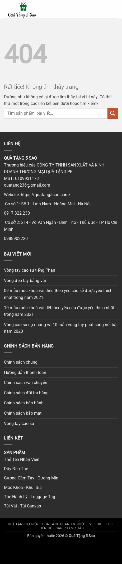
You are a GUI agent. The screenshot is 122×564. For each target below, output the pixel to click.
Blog (109, 524)
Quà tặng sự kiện (23, 524)
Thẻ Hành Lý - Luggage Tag (29, 496)
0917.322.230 (17, 213)
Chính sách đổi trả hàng (26, 392)
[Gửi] (112, 113)
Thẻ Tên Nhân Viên (21, 459)
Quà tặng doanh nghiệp (64, 524)
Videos (95, 524)
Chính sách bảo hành (24, 402)
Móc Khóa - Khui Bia (23, 487)
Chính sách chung (20, 362)
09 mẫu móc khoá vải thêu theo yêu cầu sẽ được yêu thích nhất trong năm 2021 (58, 294)
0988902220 (16, 238)
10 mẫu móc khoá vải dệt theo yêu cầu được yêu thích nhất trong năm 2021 (59, 311)
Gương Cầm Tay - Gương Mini (31, 477)
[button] (55, 9)
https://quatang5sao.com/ (46, 194)
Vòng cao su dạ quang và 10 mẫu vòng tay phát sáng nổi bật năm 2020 (61, 328)
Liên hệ (46, 528)
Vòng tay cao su (19, 423)
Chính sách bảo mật (22, 413)
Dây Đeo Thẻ (16, 468)
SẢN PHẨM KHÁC (70, 528)
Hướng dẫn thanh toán (25, 372)
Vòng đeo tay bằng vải (25, 280)
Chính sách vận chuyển (25, 382)
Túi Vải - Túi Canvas (22, 505)
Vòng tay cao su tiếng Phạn (29, 270)
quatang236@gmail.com (27, 185)
